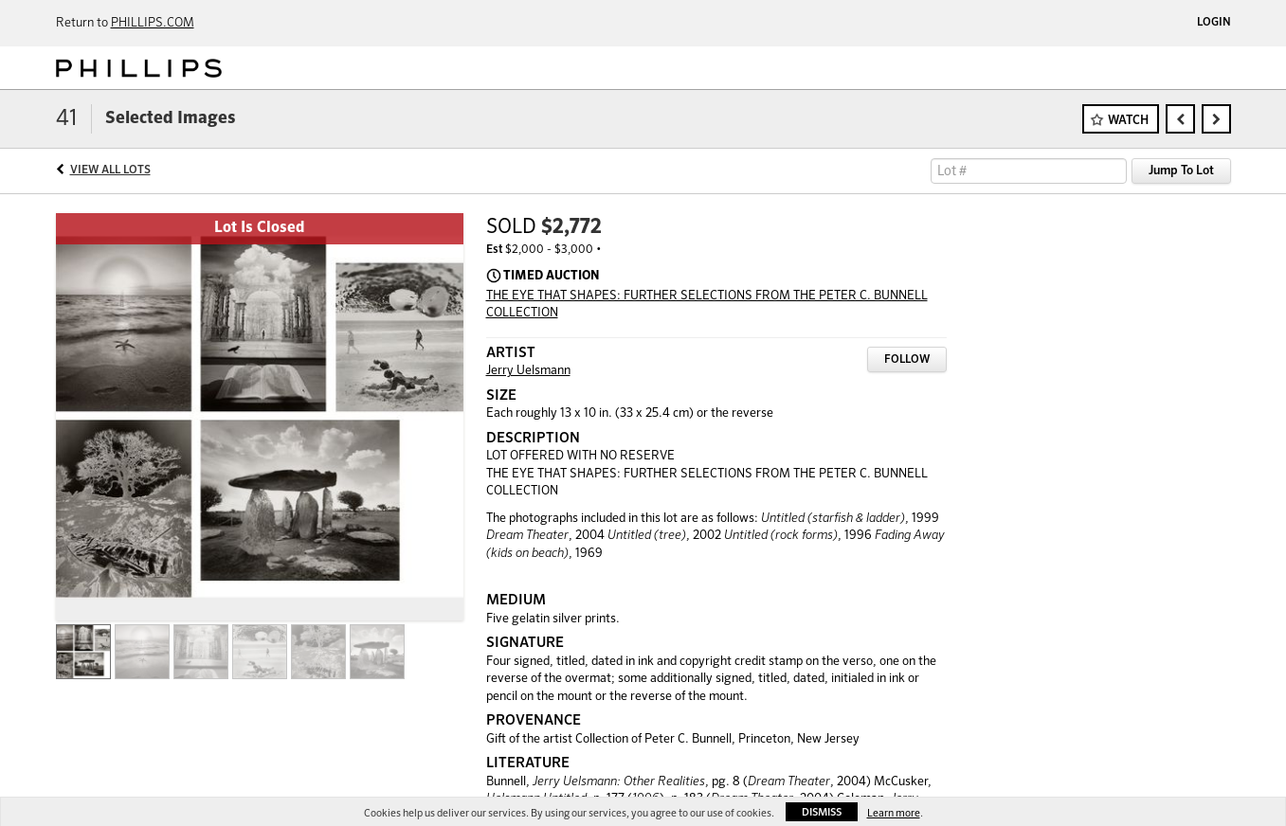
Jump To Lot (1181, 171)
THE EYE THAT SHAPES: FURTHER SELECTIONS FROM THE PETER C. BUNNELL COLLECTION (707, 305)
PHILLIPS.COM (152, 23)
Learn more (893, 813)
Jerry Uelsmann (528, 371)
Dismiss (822, 812)
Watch (1128, 121)
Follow (907, 360)
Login (1214, 22)
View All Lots (110, 170)
